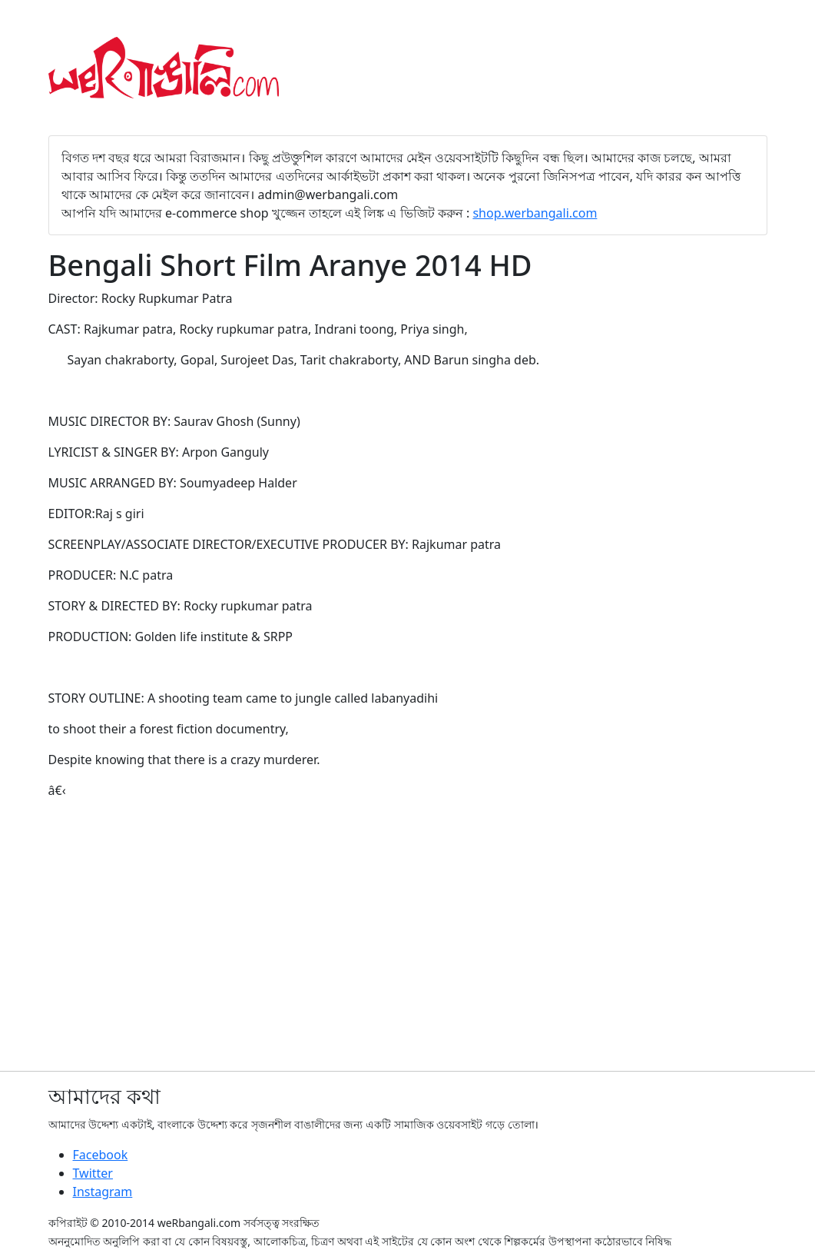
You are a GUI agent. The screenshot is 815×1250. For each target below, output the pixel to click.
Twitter (93, 1173)
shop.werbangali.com (534, 212)
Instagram (103, 1191)
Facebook (100, 1154)
